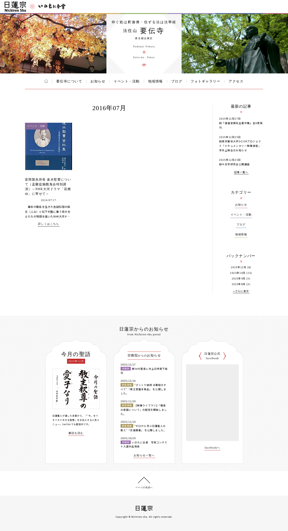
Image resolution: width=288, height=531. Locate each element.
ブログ (176, 81)
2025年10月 (237, 273)
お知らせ (97, 81)
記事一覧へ (241, 172)
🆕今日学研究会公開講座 (234, 164)
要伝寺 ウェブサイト (144, 64)
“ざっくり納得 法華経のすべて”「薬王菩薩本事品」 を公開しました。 (143, 389)
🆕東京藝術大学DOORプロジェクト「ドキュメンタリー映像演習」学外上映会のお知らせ (240, 145)
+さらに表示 (241, 291)
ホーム (46, 81)
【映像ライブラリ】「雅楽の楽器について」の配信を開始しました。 (144, 409)
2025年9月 (239, 278)
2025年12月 (238, 267)
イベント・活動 (127, 81)
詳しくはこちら (48, 223)
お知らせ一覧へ (144, 455)
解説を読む (76, 433)
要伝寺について (69, 81)
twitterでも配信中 (72, 424)
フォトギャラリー (205, 81)
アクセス (236, 81)
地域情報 (155, 81)
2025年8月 (239, 284)
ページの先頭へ (144, 487)
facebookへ (212, 447)
